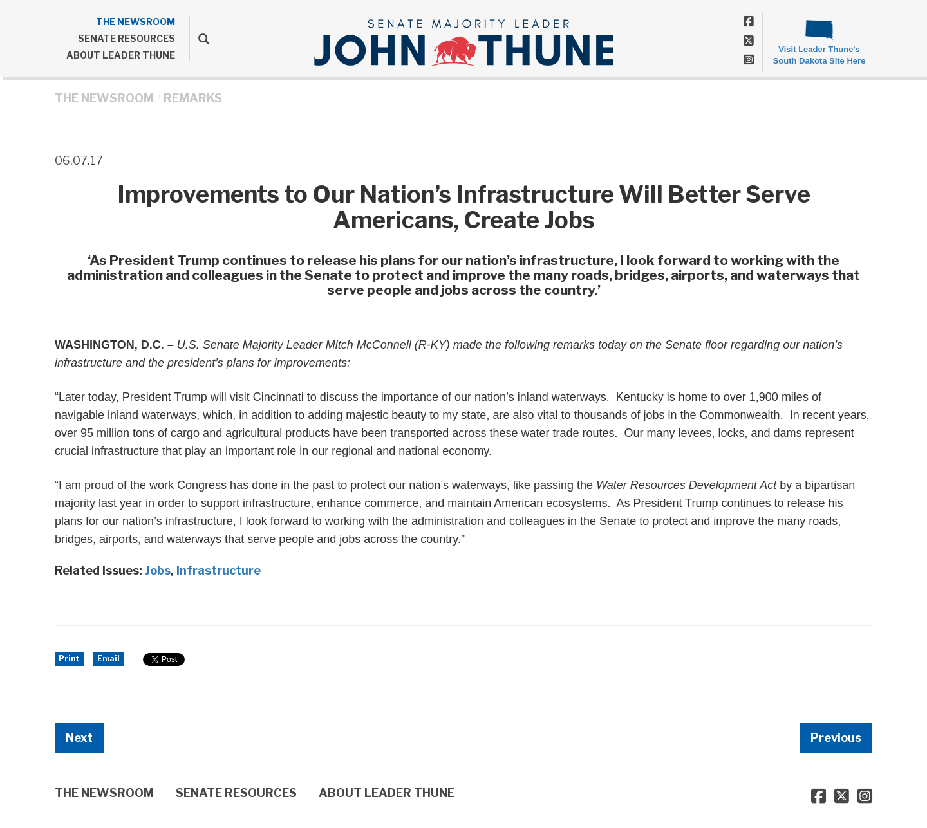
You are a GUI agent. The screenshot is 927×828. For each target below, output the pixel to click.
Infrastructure (218, 570)
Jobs (158, 570)
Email (108, 658)
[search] (199, 38)
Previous (835, 737)
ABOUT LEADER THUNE (120, 55)
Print (69, 658)
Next (79, 737)
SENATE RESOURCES (126, 38)
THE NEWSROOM (135, 21)
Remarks (193, 98)
